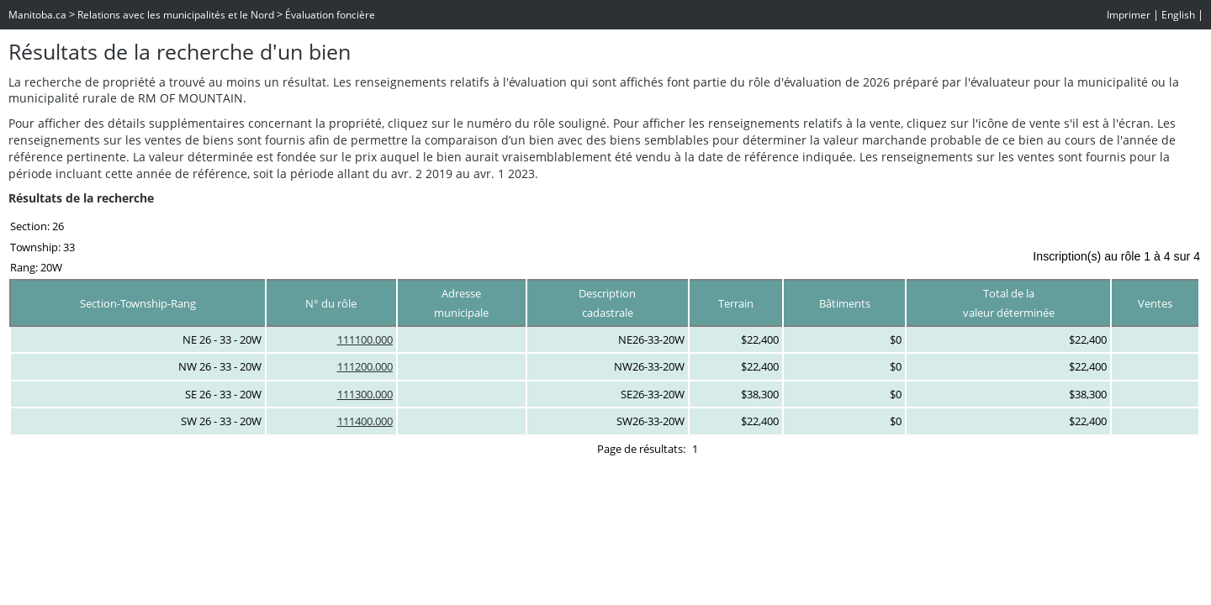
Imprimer (1128, 14)
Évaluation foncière (330, 14)
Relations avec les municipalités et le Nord (175, 14)
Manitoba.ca (37, 14)
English (1178, 14)
